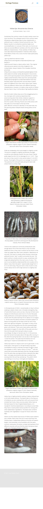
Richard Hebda (18, 31)
